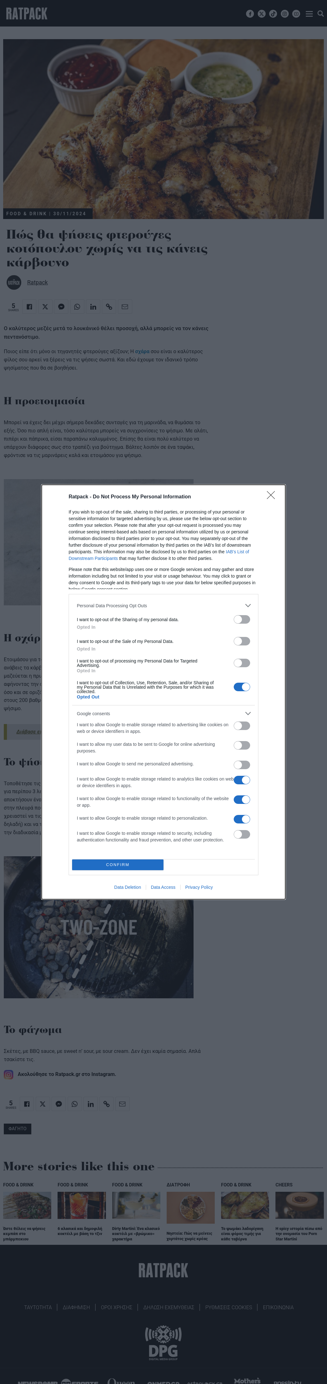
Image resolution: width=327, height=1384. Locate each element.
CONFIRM (118, 865)
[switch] (242, 619)
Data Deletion (127, 887)
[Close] (273, 497)
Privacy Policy (199, 887)
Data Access (163, 887)
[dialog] (163, 692)
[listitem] (163, 605)
